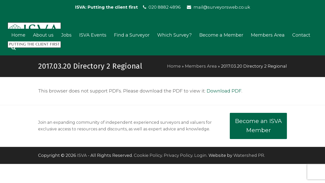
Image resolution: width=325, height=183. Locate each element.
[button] (14, 47)
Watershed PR (248, 155)
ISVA (82, 155)
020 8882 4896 (165, 7)
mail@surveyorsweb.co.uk (221, 7)
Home (174, 66)
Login (200, 155)
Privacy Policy (178, 155)
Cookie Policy (148, 155)
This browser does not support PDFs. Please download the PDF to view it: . (140, 91)
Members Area (201, 66)
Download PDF (224, 91)
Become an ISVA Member (258, 126)
